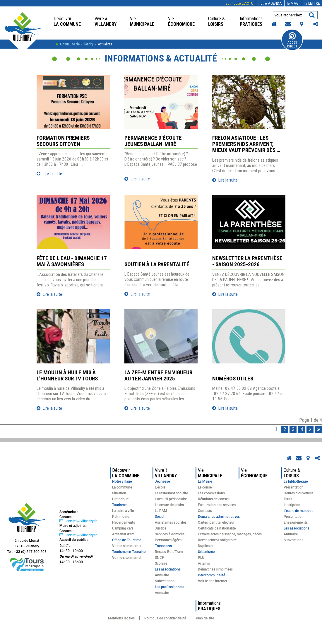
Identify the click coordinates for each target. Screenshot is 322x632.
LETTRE (312, 3)
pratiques (252, 21)
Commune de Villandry (76, 44)
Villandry (106, 21)
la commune (67, 21)
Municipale (142, 21)
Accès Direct (292, 44)
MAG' (293, 3)
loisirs (217, 21)
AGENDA (270, 3)
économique (181, 21)
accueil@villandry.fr (81, 521)
